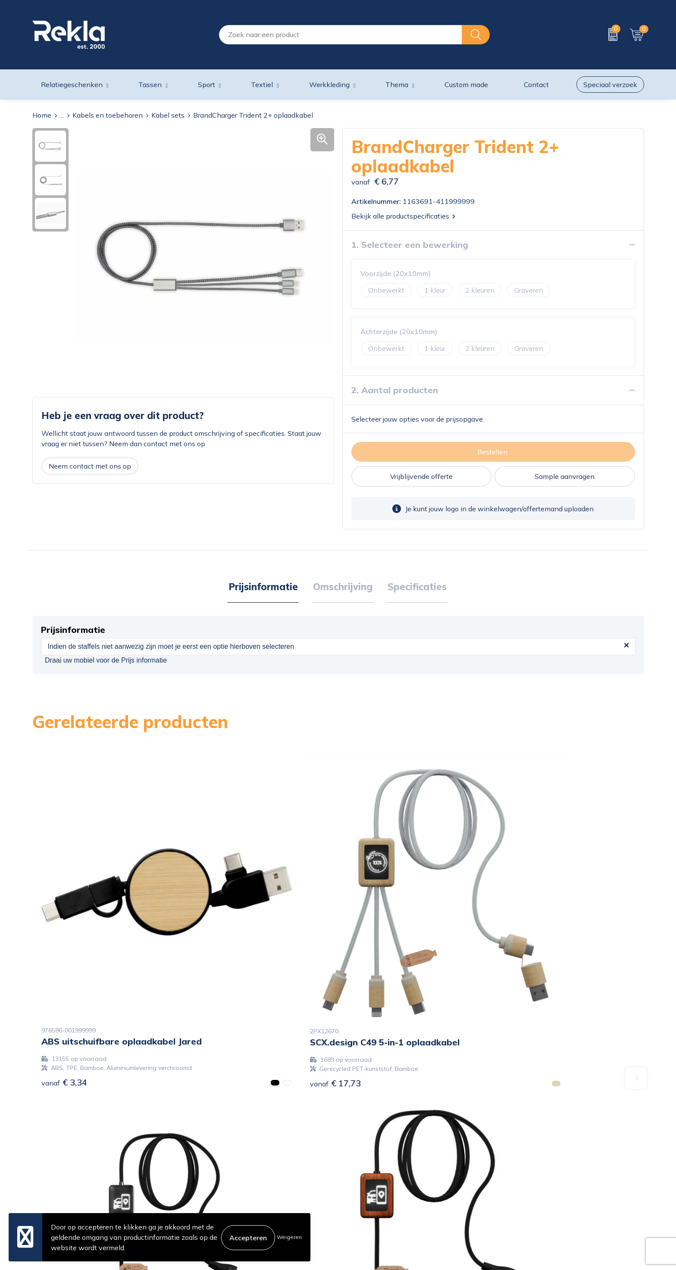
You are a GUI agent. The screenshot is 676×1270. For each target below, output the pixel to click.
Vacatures (202, 1154)
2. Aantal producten (394, 390)
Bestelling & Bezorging (378, 1154)
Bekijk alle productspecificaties (403, 216)
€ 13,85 (372, 989)
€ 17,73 (219, 980)
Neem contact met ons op (90, 466)
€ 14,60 (525, 980)
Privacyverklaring (524, 1154)
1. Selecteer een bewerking (409, 244)
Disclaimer (513, 1168)
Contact (354, 1140)
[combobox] (340, 34)
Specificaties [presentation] (414, 587)
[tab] (265, 587)
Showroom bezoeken (221, 1209)
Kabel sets (168, 115)
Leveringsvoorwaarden (533, 1181)
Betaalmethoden (369, 1168)
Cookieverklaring (523, 1140)
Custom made (466, 84)
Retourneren (362, 1181)
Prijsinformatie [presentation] (265, 587)
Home (41, 115)
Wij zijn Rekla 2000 (218, 1168)
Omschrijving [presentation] (342, 587)
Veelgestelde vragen (219, 1195)
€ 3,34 (64, 989)
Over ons (201, 1140)
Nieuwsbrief (206, 1181)
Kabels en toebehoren (107, 115)
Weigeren (289, 1237)
